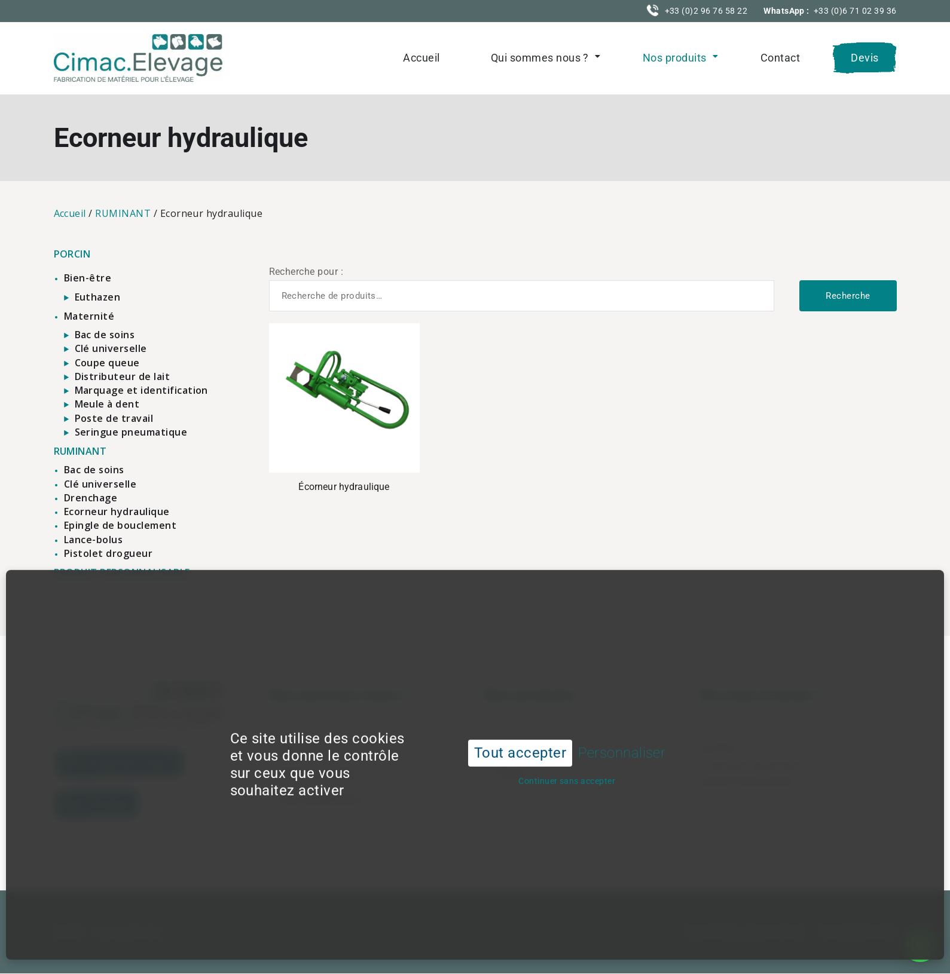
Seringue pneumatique (131, 432)
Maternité (89, 316)
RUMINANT (123, 213)
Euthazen (98, 297)
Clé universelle (111, 348)
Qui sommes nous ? (540, 57)
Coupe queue (107, 362)
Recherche (848, 295)
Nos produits (675, 57)
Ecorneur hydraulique (117, 511)
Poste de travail (114, 418)
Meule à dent (107, 404)
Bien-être (87, 277)
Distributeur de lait (122, 376)
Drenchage (90, 497)
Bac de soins (105, 334)
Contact (780, 57)
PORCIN (72, 254)
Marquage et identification (141, 390)
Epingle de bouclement (120, 525)
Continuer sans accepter (566, 757)
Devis (864, 57)
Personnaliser (621, 729)
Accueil (421, 57)
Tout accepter (520, 729)
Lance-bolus (93, 539)
